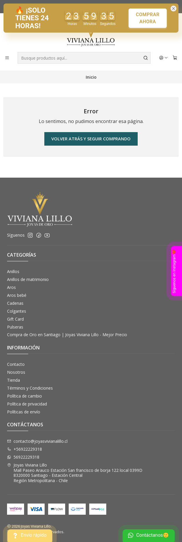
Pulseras (15, 327)
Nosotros (16, 372)
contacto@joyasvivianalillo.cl (37, 441)
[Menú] (7, 58)
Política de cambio (24, 396)
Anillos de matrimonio (28, 279)
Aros (11, 287)
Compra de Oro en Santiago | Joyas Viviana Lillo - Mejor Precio (67, 334)
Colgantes (16, 311)
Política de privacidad (27, 404)
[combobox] (84, 58)
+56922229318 (24, 449)
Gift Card (15, 319)
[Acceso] (163, 58)
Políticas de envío (23, 412)
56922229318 (23, 457)
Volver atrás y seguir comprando (91, 139)
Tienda (13, 380)
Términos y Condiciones (30, 388)
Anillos (13, 271)
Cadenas (15, 303)
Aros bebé (16, 295)
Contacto (16, 364)
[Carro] (174, 58)
